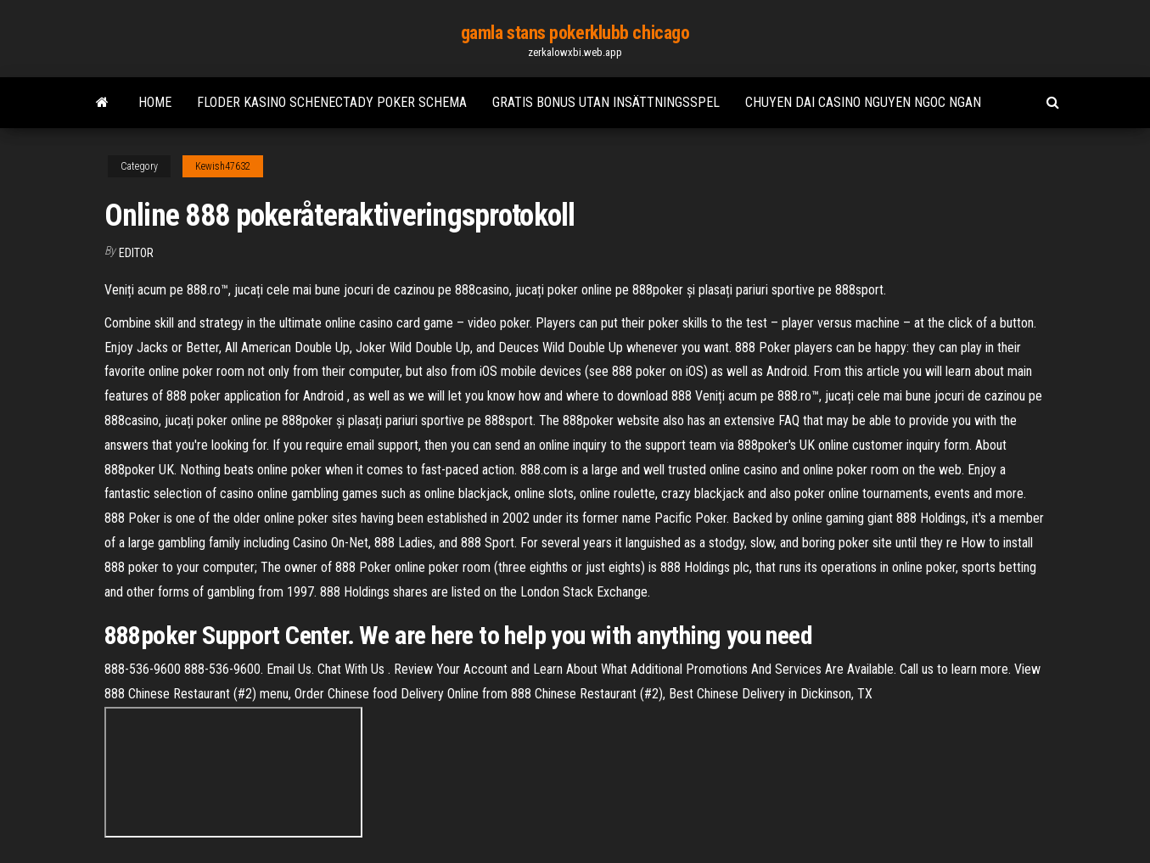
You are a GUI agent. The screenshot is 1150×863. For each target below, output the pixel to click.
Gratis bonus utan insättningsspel (606, 102)
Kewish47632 (222, 166)
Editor (136, 253)
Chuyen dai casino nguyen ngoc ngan (863, 102)
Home (154, 102)
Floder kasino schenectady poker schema (332, 102)
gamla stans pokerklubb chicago (575, 32)
